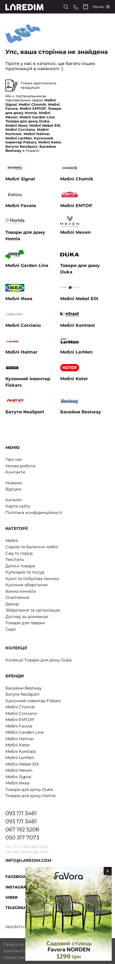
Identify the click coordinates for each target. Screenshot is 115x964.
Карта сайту (17, 506)
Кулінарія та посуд (24, 572)
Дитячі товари (20, 565)
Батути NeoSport (22, 694)
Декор (12, 603)
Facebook (16, 876)
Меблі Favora (18, 726)
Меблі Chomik (20, 706)
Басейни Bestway (23, 688)
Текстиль (14, 559)
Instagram (17, 887)
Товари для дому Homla (30, 795)
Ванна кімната (20, 591)
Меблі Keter (17, 744)
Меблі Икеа (17, 782)
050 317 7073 (22, 837)
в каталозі (44, 63)
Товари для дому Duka (29, 789)
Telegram (16, 907)
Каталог (13, 499)
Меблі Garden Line (24, 732)
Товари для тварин (25, 622)
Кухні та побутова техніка (32, 578)
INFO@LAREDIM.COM (28, 860)
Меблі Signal (18, 776)
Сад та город (19, 553)
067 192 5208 (22, 829)
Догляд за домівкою (26, 616)
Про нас (13, 459)
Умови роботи (20, 465)
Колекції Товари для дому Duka (38, 660)
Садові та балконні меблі (31, 546)
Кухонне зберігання (26, 584)
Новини (13, 482)
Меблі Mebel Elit (22, 764)
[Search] (66, 6)
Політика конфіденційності (33, 512)
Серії (10, 629)
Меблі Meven (18, 770)
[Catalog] (101, 7)
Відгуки (13, 489)
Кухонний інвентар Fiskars (33, 700)
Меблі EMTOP (19, 719)
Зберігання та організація (32, 610)
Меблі (11, 540)
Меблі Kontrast (20, 751)
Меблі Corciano (21, 713)
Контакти (15, 472)
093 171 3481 (21, 813)
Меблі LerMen (19, 757)
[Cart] (85, 6)
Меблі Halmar (19, 738)
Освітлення (17, 597)
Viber (11, 897)
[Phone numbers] (76, 6)
